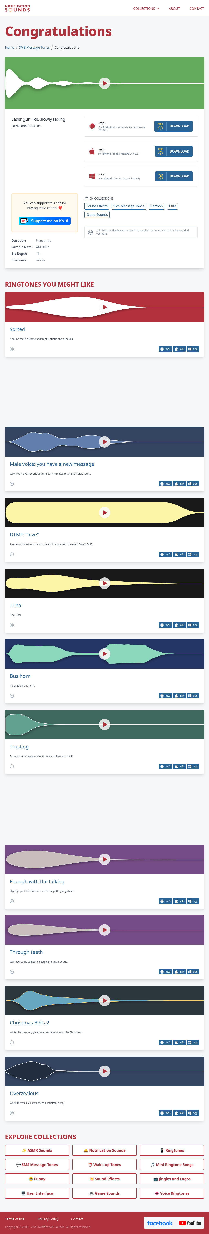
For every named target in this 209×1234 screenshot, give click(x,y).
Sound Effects (96, 206)
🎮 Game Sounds (104, 1193)
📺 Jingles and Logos (172, 1178)
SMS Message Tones (34, 47)
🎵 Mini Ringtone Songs (171, 1164)
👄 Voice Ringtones (172, 1193)
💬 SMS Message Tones (37, 1164)
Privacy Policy (48, 1219)
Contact (77, 1219)
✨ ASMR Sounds (37, 1150)
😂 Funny (37, 1178)
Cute (172, 206)
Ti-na (15, 605)
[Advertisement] (44, 161)
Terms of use (14, 1219)
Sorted (17, 329)
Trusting (19, 746)
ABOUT (174, 8)
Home (9, 47)
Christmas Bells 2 (29, 1022)
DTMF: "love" (24, 534)
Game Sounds (97, 214)
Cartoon (156, 206)
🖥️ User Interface (37, 1193)
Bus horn (20, 675)
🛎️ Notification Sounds (104, 1150)
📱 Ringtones (172, 1150)
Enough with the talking (37, 881)
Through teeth (26, 952)
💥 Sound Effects (104, 1178)
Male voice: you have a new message (52, 463)
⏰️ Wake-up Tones (104, 1164)
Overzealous (24, 1093)
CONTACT (197, 8)
